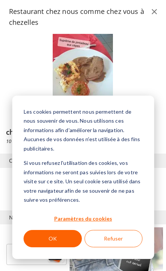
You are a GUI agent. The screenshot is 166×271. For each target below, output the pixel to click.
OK (53, 238)
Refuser (113, 238)
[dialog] (83, 177)
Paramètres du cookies (83, 218)
